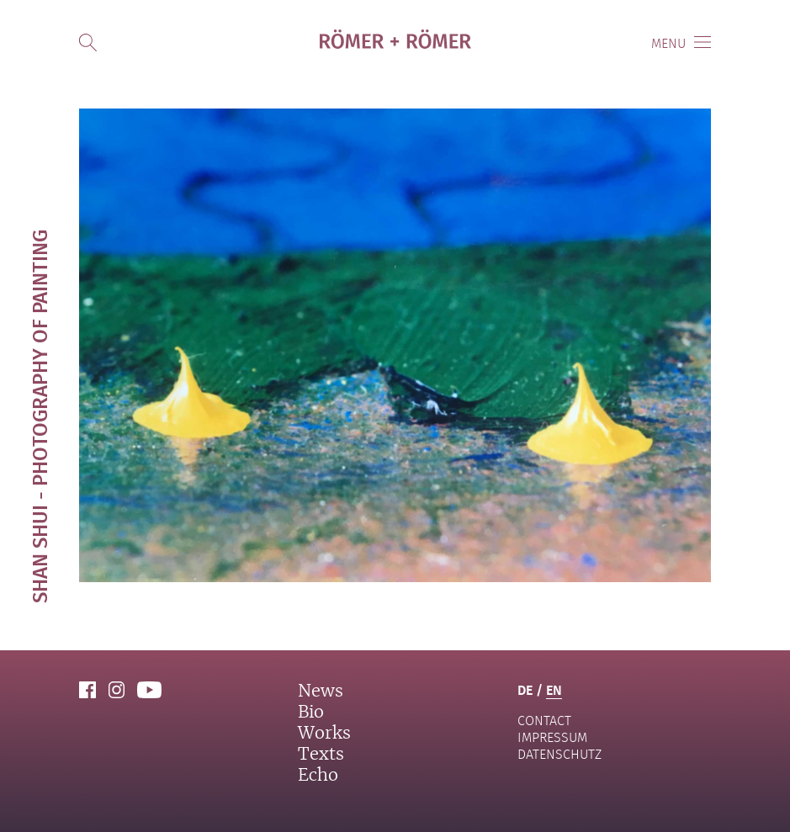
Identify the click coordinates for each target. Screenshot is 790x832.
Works (324, 733)
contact (544, 720)
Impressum (552, 737)
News (320, 691)
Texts (321, 754)
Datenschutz (559, 754)
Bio (311, 712)
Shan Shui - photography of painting (39, 416)
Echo (318, 775)
